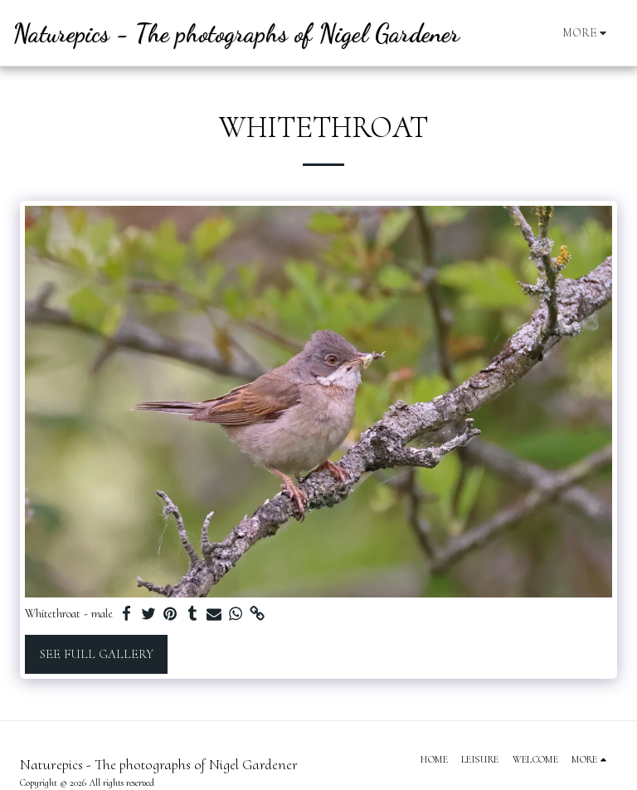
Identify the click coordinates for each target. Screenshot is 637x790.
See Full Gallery (96, 653)
